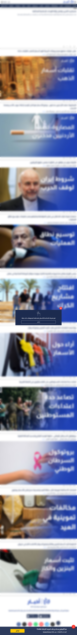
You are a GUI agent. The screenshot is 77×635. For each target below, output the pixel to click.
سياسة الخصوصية (47, 632)
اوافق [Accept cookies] (17, 631)
